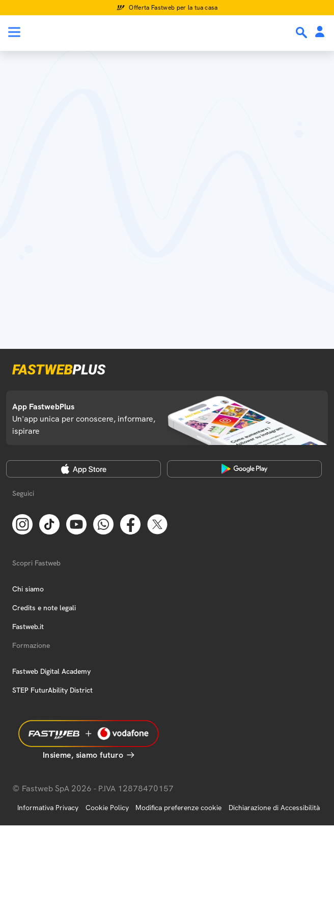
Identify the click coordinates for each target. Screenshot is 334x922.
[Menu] (14, 32)
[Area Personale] (320, 32)
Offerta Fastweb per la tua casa (173, 8)
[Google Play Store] (244, 469)
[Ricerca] (302, 32)
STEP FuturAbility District (52, 690)
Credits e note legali (44, 607)
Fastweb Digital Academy (51, 671)
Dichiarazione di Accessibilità (274, 807)
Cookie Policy (107, 807)
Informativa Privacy (47, 807)
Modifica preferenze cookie (178, 807)
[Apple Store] (83, 469)
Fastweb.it (28, 626)
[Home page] (77, 32)
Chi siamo (28, 588)
